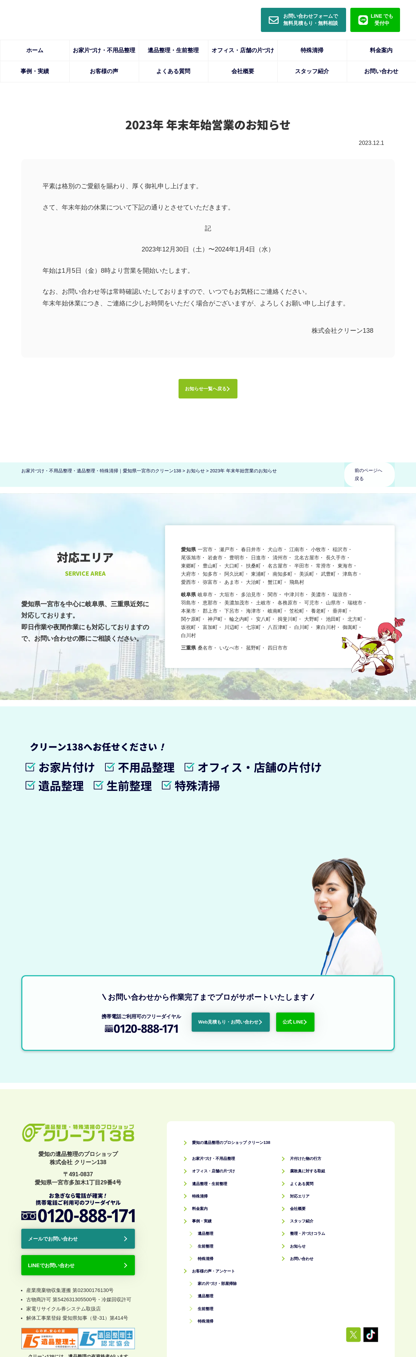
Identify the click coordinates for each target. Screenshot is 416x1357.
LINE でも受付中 (382, 19)
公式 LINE (332, 875)
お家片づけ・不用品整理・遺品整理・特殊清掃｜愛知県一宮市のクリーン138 (225, 1333)
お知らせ (301, 1104)
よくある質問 (173, 71)
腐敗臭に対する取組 (315, 1029)
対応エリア (304, 1054)
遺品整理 (209, 1091)
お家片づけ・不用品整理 (104, 50)
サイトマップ (380, 1301)
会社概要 (242, 71)
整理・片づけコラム (315, 1091)
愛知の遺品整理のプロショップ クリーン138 (255, 1000)
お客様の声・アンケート (223, 1129)
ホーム (34, 50)
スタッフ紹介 (312, 71)
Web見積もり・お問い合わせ (235, 875)
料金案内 (381, 50)
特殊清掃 (312, 50)
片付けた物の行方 (312, 1016)
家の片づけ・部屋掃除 (226, 1141)
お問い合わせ (381, 71)
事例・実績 (35, 71)
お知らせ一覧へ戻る (204, 391)
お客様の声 (104, 71)
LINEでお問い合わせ (61, 1130)
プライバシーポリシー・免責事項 (320, 1301)
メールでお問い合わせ (63, 1098)
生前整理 (209, 1104)
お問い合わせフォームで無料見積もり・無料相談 (310, 19)
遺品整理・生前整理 (173, 50)
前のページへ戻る (369, 477)
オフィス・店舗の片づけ (243, 50)
